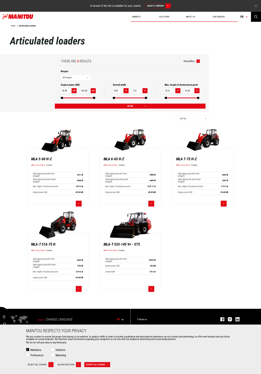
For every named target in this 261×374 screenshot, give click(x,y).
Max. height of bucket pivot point (45, 186)
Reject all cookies (40, 364)
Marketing (60, 355)
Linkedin (236, 319)
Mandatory (35, 350)
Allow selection (69, 364)
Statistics (60, 350)
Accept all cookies (98, 364)
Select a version (158, 6)
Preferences (37, 355)
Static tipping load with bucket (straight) (44, 180)
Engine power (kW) (40, 192)
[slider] (62, 98)
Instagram (228, 319)
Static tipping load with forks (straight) (43, 174)
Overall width (110, 272)
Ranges (64, 71)
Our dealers (219, 16)
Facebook (220, 319)
